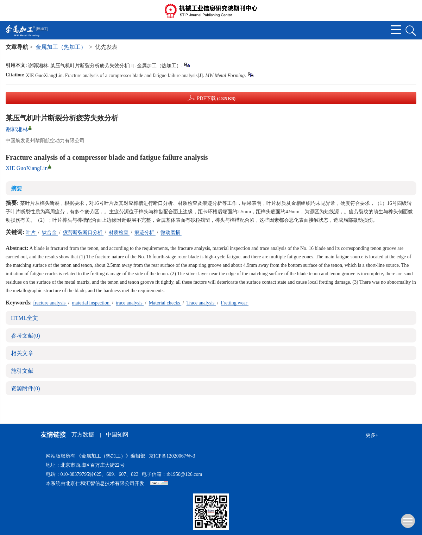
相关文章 (22, 353)
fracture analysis (50, 303)
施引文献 (22, 371)
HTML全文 (24, 318)
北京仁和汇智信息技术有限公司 (99, 483)
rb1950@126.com (184, 474)
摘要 (16, 188)
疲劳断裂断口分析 (83, 232)
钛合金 (50, 232)
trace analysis (130, 303)
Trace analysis (201, 303)
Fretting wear (234, 303)
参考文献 (25, 336)
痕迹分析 (145, 232)
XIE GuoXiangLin (27, 168)
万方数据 (82, 435)
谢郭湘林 (17, 129)
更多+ (372, 435)
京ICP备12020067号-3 (172, 456)
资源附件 (25, 388)
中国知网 (117, 435)
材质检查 (119, 232)
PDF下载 (216, 98)
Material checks (165, 303)
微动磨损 (171, 232)
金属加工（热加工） (61, 47)
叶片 (31, 232)
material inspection (91, 303)
